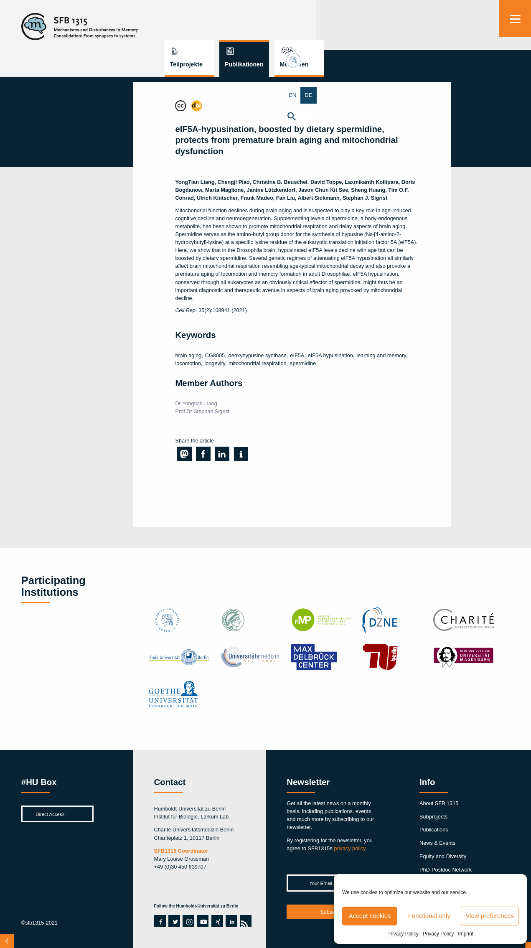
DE (523, 95)
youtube (201, 921)
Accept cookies (370, 915)
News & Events (437, 843)
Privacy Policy (403, 934)
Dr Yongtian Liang (196, 403)
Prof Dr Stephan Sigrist (202, 411)
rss (244, 921)
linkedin (230, 921)
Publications (433, 829)
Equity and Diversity (442, 856)
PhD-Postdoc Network (445, 870)
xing (216, 921)
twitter (174, 921)
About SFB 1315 (438, 803)
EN (507, 95)
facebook (158, 921)
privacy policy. (350, 848)
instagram (188, 921)
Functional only (429, 915)
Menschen (453, 24)
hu (515, 66)
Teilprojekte (345, 24)
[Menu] (515, 18)
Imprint (465, 934)
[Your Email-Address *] (332, 883)
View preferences (489, 915)
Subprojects (433, 816)
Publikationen (403, 24)
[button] (515, 116)
